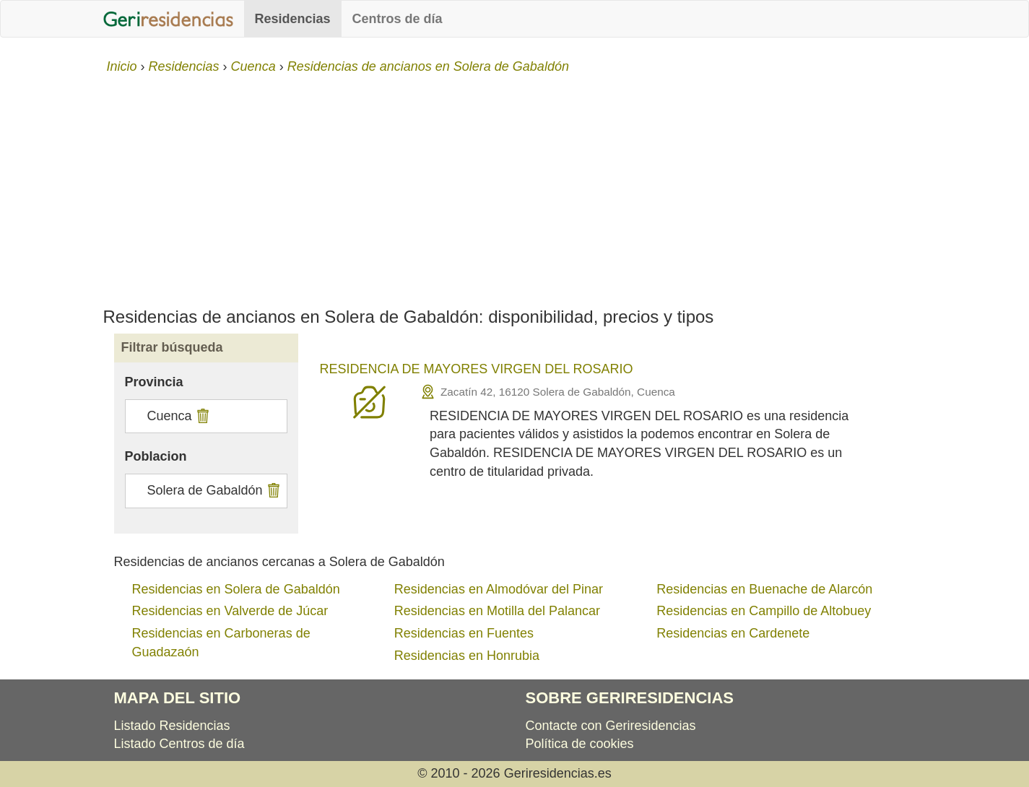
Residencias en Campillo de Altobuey (763, 611)
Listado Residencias (172, 725)
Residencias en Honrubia (466, 655)
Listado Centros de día (179, 743)
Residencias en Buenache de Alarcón (764, 589)
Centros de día (397, 19)
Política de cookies (580, 743)
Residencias (293, 19)
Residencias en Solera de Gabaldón (236, 589)
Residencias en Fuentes (464, 633)
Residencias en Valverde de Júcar (230, 611)
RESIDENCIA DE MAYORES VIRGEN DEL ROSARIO (476, 369)
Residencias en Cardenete (732, 633)
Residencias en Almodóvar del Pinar (498, 589)
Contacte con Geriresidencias (611, 725)
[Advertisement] (515, 185)
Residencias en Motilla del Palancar (497, 611)
